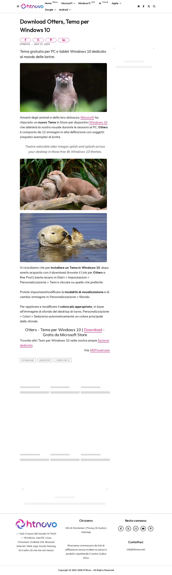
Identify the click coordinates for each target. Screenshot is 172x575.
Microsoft (87, 117)
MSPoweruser (100, 350)
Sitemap (86, 532)
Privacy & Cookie (95, 527)
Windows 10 (98, 122)
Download (93, 329)
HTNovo (25, 44)
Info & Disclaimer (74, 527)
